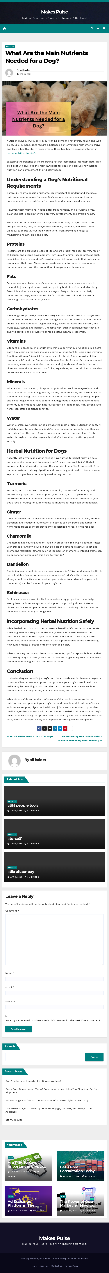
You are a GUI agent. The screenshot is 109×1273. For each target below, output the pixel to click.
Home (34, 1266)
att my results (13, 1120)
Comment (12, 910)
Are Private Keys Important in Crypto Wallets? (33, 1081)
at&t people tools (22, 805)
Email (9, 987)
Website (10, 1001)
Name (9, 973)
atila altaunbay (20, 872)
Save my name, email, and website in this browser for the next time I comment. (53, 1020)
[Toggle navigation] (104, 28)
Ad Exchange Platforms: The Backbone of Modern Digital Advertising (46, 1100)
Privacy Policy (71, 1266)
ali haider (25, 70)
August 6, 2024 (71, 1176)
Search (10, 1046)
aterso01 (14, 839)
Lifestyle (10, 47)
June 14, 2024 (70, 1211)
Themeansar (82, 1259)
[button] (92, 28)
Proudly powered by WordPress (35, 1259)
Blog (11, 1158)
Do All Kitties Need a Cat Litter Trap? (30, 736)
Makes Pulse (54, 12)
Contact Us (56, 1266)
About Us (43, 1266)
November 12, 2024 (21, 1172)
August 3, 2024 (19, 1211)
